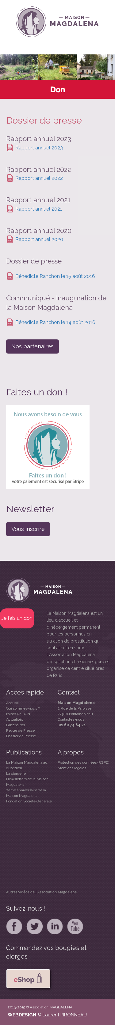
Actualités (14, 719)
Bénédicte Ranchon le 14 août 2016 (55, 323)
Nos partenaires (32, 346)
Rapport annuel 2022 (39, 178)
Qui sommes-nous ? (23, 708)
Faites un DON (18, 714)
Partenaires (15, 725)
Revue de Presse (20, 730)
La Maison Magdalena (68, 613)
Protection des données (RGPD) (83, 762)
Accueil (12, 703)
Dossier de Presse (21, 736)
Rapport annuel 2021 (38, 209)
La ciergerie (16, 773)
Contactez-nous (71, 719)
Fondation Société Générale (29, 801)
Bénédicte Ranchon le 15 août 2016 (55, 276)
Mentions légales (72, 768)
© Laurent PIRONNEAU (62, 1015)
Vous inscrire (28, 529)
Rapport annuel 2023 (39, 148)
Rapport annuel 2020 (39, 239)
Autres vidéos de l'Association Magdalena (41, 892)
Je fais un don (17, 618)
